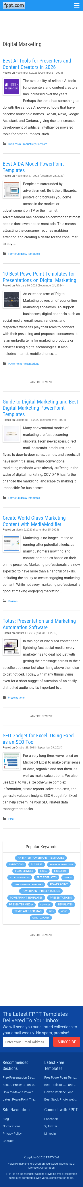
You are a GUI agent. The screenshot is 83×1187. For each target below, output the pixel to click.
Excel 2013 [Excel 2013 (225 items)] (60, 871)
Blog (6, 1119)
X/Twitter (50, 1126)
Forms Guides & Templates (24, 253)
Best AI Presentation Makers (19, 1085)
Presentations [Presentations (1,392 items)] (61, 897)
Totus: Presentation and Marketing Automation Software (39, 624)
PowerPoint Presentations (23, 363)
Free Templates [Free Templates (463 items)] (47, 877)
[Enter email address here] (26, 1042)
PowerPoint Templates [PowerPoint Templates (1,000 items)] (26, 897)
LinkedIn (50, 1133)
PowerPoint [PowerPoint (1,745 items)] (59, 884)
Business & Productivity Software (27, 144)
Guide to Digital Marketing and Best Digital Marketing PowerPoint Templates (40, 408)
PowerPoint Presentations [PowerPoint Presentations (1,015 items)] (41, 891)
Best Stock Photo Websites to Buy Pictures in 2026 (61, 1099)
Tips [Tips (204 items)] (51, 911)
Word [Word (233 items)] (64, 911)
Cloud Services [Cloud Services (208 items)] (24, 871)
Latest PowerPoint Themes (19, 1099)
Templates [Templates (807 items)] (65, 904)
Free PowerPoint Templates (61, 1077)
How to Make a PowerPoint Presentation (19, 1092)
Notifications (11, 1126)
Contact (8, 1141)
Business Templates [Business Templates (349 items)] (61, 864)
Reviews (12, 601)
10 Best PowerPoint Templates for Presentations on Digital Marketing (39, 277)
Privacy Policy (12, 1133)
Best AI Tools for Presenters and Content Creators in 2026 (37, 64)
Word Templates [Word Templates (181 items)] (40, 918)
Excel (11, 819)
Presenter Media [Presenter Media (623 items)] (21, 904)
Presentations (16, 697)
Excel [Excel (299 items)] (43, 871)
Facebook (51, 1119)
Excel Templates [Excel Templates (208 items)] (19, 877)
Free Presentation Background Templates (19, 1077)
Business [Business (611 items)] (36, 864)
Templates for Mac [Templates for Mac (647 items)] (28, 911)
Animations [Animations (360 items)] (16, 864)
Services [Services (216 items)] (45, 904)
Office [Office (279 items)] (68, 877)
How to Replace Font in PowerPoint (61, 1092)
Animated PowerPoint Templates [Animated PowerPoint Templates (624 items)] (41, 857)
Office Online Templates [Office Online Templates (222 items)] (28, 884)
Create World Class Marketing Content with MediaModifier (34, 521)
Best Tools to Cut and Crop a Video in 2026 (61, 1085)
